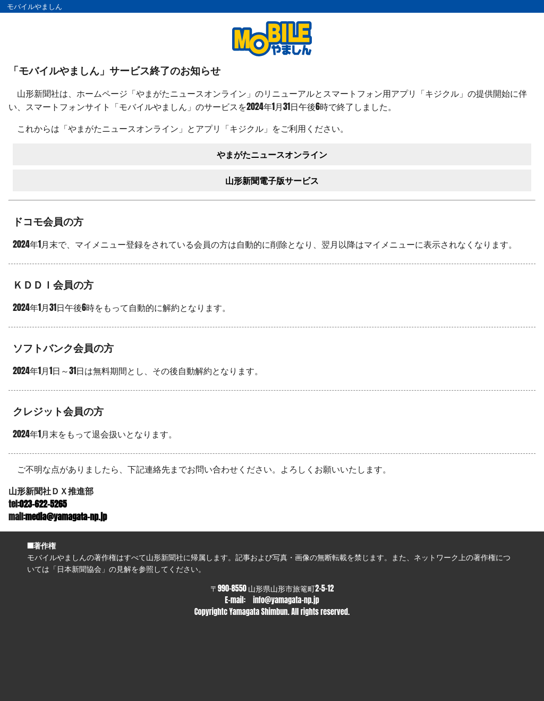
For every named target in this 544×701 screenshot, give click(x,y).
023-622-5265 (43, 503)
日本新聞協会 (79, 569)
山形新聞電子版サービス (272, 180)
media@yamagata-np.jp (66, 516)
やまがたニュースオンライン (272, 154)
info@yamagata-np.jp (286, 600)
